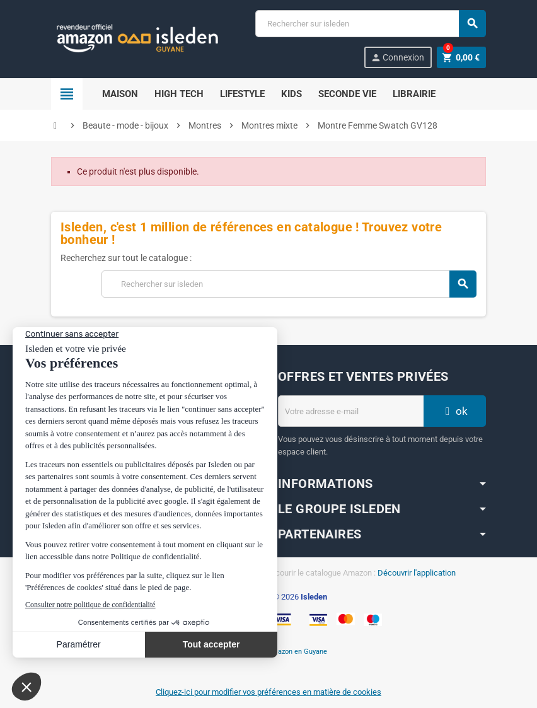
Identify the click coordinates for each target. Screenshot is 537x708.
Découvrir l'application (417, 572)
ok (455, 411)
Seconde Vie (347, 94)
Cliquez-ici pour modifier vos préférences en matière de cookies (268, 692)
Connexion (397, 57)
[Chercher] (370, 23)
